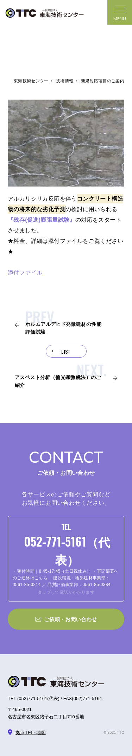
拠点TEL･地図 (30, 732)
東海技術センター (31, 80)
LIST (66, 351)
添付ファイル (25, 273)
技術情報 (64, 80)
